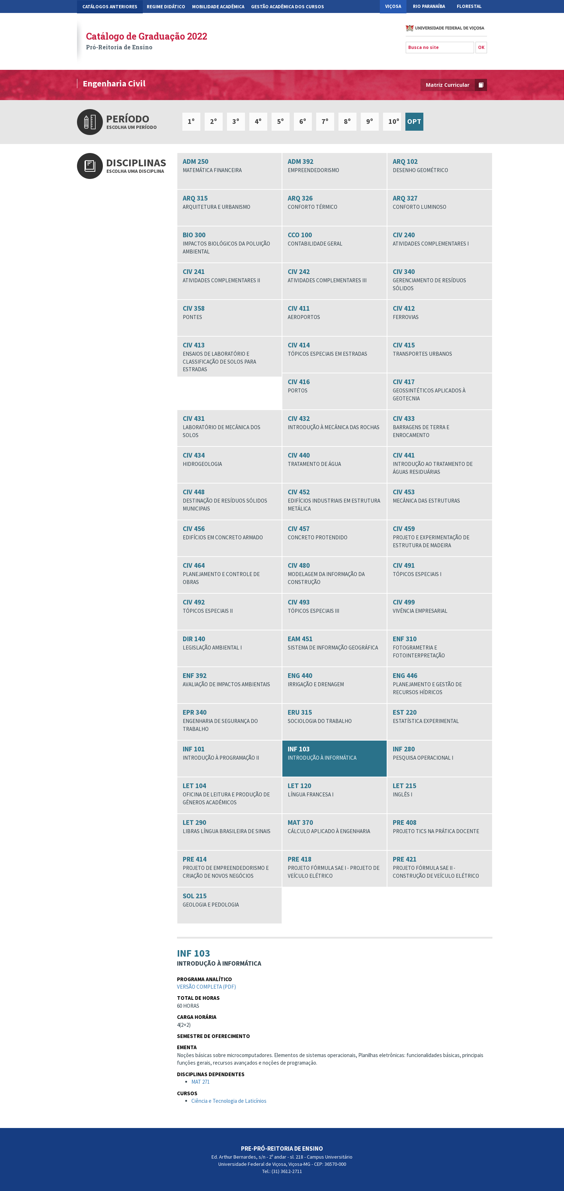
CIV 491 (439, 569)
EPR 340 (229, 720)
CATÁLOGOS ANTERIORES (109, 7)
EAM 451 (334, 643)
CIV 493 (334, 606)
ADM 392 (334, 165)
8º (347, 121)
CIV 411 (334, 312)
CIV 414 (334, 349)
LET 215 (439, 790)
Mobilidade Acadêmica (218, 7)
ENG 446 (439, 683)
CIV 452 (334, 499)
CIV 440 (334, 459)
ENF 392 (229, 679)
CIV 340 (439, 279)
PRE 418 (334, 867)
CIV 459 (439, 536)
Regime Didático (166, 7)
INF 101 (229, 753)
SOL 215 (229, 900)
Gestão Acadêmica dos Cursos (287, 7)
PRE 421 (439, 867)
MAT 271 (200, 1083)
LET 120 (334, 790)
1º (191, 121)
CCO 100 (334, 239)
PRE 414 (229, 867)
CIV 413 (229, 357)
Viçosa (393, 6)
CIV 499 (439, 606)
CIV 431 (229, 426)
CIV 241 (229, 275)
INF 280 (439, 753)
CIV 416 (334, 386)
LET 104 (229, 793)
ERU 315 (334, 716)
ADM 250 (229, 165)
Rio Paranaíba (429, 6)
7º (325, 121)
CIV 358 (229, 312)
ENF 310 (439, 646)
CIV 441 (439, 463)
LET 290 (229, 826)
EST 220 (439, 716)
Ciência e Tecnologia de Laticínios (229, 1103)
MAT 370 (334, 826)
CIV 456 (229, 532)
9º (369, 121)
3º (235, 121)
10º (393, 121)
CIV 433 (439, 426)
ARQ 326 (334, 202)
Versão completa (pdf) (206, 988)
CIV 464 (229, 573)
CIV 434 (229, 459)
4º (258, 121)
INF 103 (334, 753)
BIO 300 (229, 242)
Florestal (469, 6)
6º (302, 121)
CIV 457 (334, 532)
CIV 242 (334, 275)
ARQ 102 (439, 165)
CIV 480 (334, 573)
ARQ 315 (229, 202)
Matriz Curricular (456, 85)
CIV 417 (439, 389)
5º (280, 121)
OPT (414, 121)
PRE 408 (439, 826)
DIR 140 (229, 643)
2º (213, 121)
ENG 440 (334, 679)
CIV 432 (334, 422)
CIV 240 (439, 239)
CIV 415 (439, 349)
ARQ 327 (439, 202)
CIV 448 (229, 499)
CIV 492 (229, 606)
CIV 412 (439, 312)
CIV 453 (439, 496)
